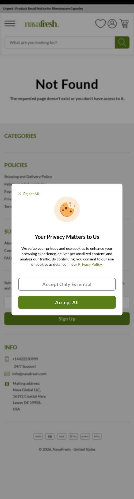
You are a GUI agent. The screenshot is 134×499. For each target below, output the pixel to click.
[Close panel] (28, 193)
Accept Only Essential (66, 284)
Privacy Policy (90, 264)
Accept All (67, 302)
